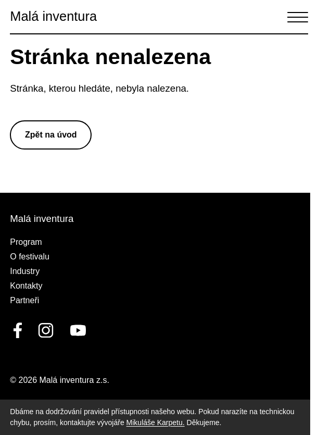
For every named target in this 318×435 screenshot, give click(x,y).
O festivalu (29, 256)
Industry (25, 271)
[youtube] (76, 330)
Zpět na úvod (51, 134)
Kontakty (26, 285)
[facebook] (18, 330)
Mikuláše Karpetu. (155, 422)
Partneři (24, 300)
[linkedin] (46, 330)
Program (26, 242)
